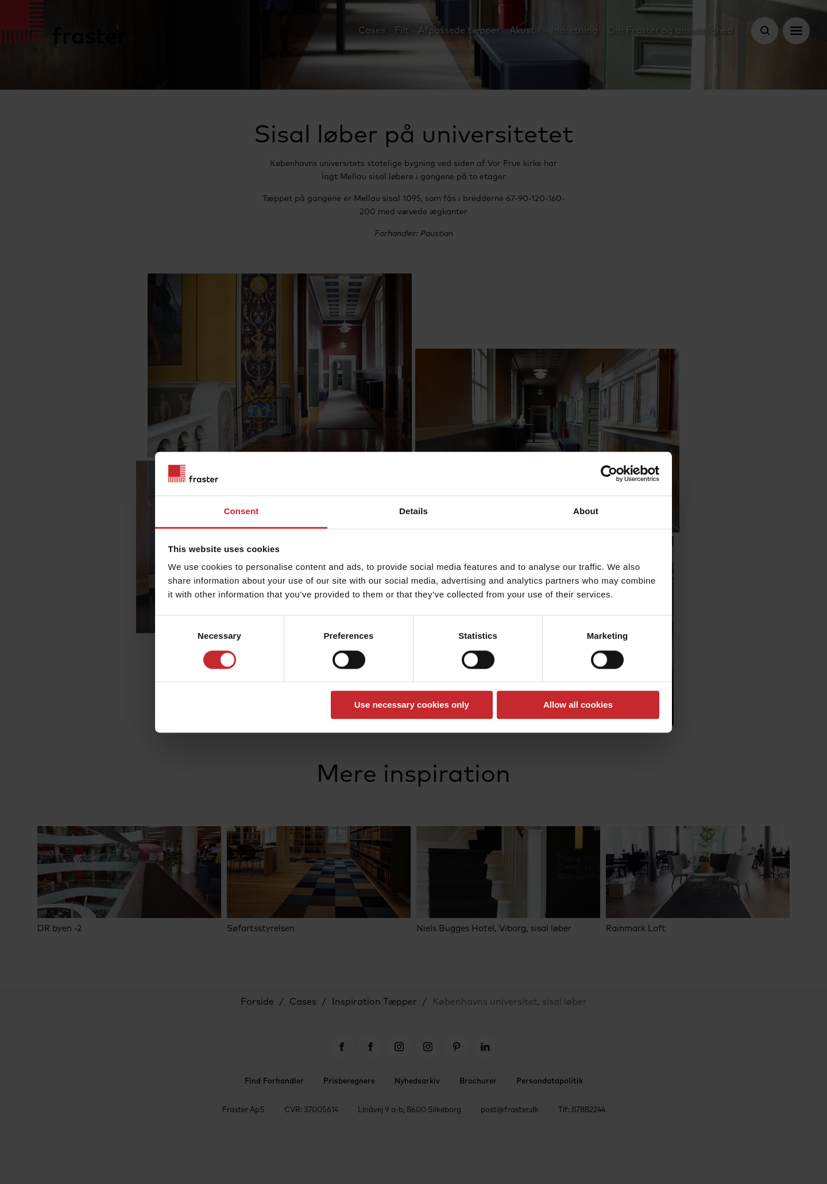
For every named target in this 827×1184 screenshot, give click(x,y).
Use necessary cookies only (411, 705)
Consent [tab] (241, 511)
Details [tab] (413, 511)
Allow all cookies (578, 705)
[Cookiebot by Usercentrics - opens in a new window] (609, 473)
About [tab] (585, 511)
